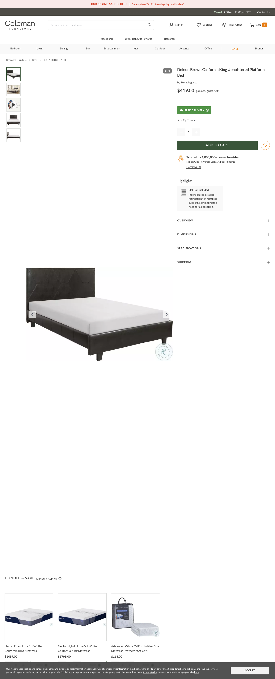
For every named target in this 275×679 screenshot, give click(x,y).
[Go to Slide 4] (13, 120)
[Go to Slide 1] (13, 74)
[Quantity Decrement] (181, 132)
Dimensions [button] (186, 234)
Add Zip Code (187, 120)
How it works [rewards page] (193, 166)
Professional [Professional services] (106, 39)
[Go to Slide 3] (13, 105)
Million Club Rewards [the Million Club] (138, 39)
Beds (34, 59)
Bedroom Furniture (16, 59)
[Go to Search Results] (149, 25)
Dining (64, 48)
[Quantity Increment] (196, 132)
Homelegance (189, 82)
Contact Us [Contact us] (263, 12)
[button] (176, 25)
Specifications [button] (189, 248)
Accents (184, 48)
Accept (249, 670)
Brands (259, 48)
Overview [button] (185, 220)
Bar (88, 48)
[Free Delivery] (194, 110)
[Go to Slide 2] (13, 89)
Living (39, 48)
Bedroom (15, 48)
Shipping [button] (184, 262)
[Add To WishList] (265, 145)
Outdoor (160, 48)
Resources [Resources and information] (170, 39)
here (196, 672)
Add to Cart (217, 145)
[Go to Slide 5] (13, 135)
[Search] (101, 25)
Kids (135, 48)
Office (208, 48)
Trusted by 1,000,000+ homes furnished (213, 157)
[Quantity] (188, 132)
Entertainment (112, 48)
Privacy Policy (150, 672)
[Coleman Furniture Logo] (20, 28)
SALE (235, 48)
